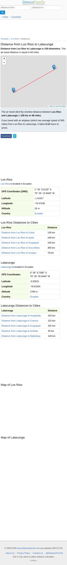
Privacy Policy (23, 553)
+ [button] (4, 59)
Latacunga (6, 267)
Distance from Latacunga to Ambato (20, 331)
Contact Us (38, 553)
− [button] (4, 63)
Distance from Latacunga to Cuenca (20, 320)
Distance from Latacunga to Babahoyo (21, 336)
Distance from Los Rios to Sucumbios (21, 247)
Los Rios (5, 183)
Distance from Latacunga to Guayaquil (21, 325)
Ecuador (39, 213)
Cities (5, 17)
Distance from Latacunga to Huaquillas (21, 315)
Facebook (6, 136)
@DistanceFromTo (54, 553)
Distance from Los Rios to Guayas (19, 253)
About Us (10, 553)
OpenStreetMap (61, 106)
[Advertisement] (33, 27)
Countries (16, 17)
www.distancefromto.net (28, 548)
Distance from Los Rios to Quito (18, 237)
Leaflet (51, 106)
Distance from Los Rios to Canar (18, 232)
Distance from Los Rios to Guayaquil (20, 242)
